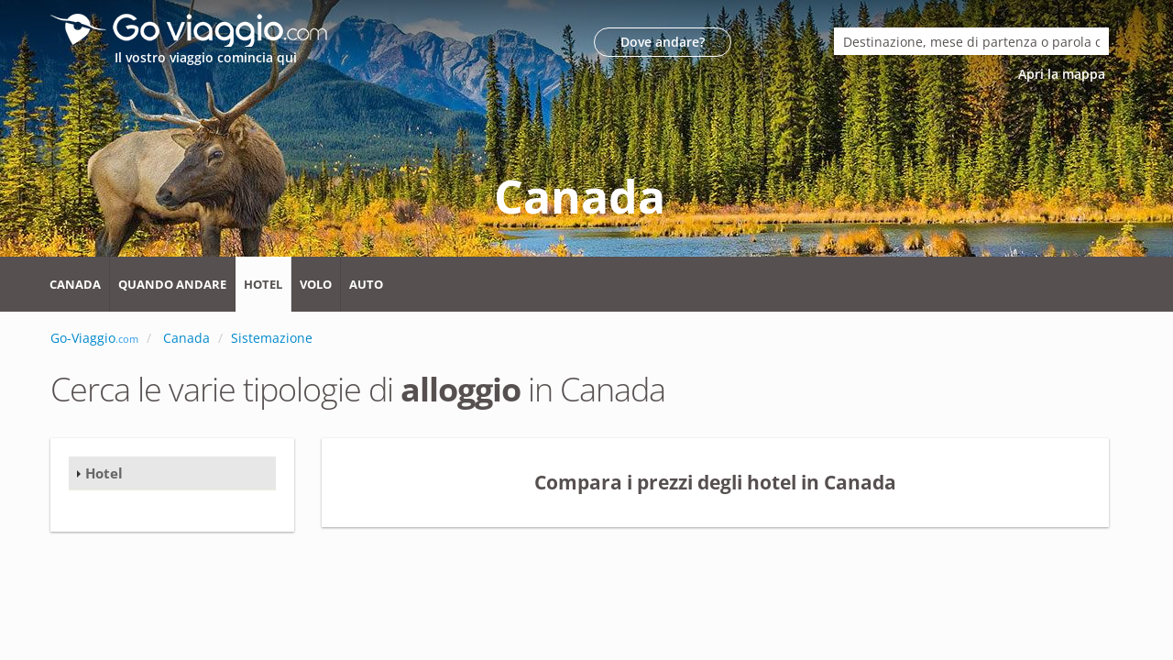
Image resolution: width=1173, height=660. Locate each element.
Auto (366, 284)
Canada (75, 284)
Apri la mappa (1063, 73)
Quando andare (172, 284)
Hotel (263, 284)
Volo (316, 284)
